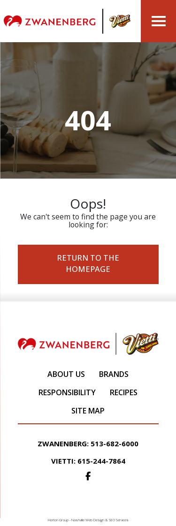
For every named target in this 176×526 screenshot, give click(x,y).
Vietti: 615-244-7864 (88, 461)
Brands (114, 374)
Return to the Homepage (88, 263)
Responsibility (67, 392)
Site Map (88, 411)
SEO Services (119, 520)
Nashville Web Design (87, 520)
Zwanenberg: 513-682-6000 (88, 443)
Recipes (124, 392)
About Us (66, 374)
